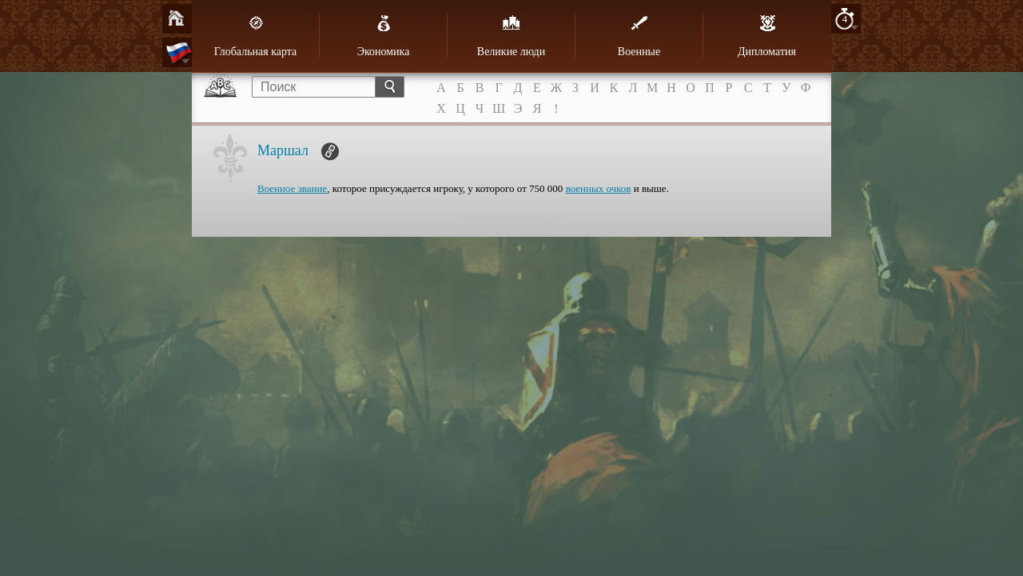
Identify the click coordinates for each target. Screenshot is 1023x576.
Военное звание (292, 188)
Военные (639, 36)
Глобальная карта (255, 36)
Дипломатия (767, 36)
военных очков (598, 188)
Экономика (383, 36)
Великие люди (511, 36)
